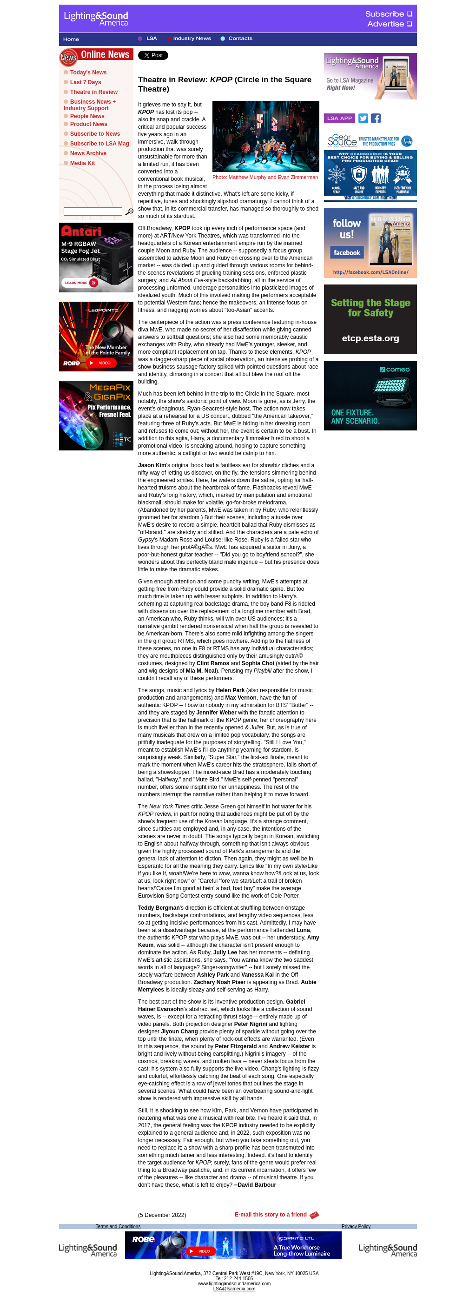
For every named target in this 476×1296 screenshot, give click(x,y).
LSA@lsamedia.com (234, 1288)
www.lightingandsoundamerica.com (234, 1283)
